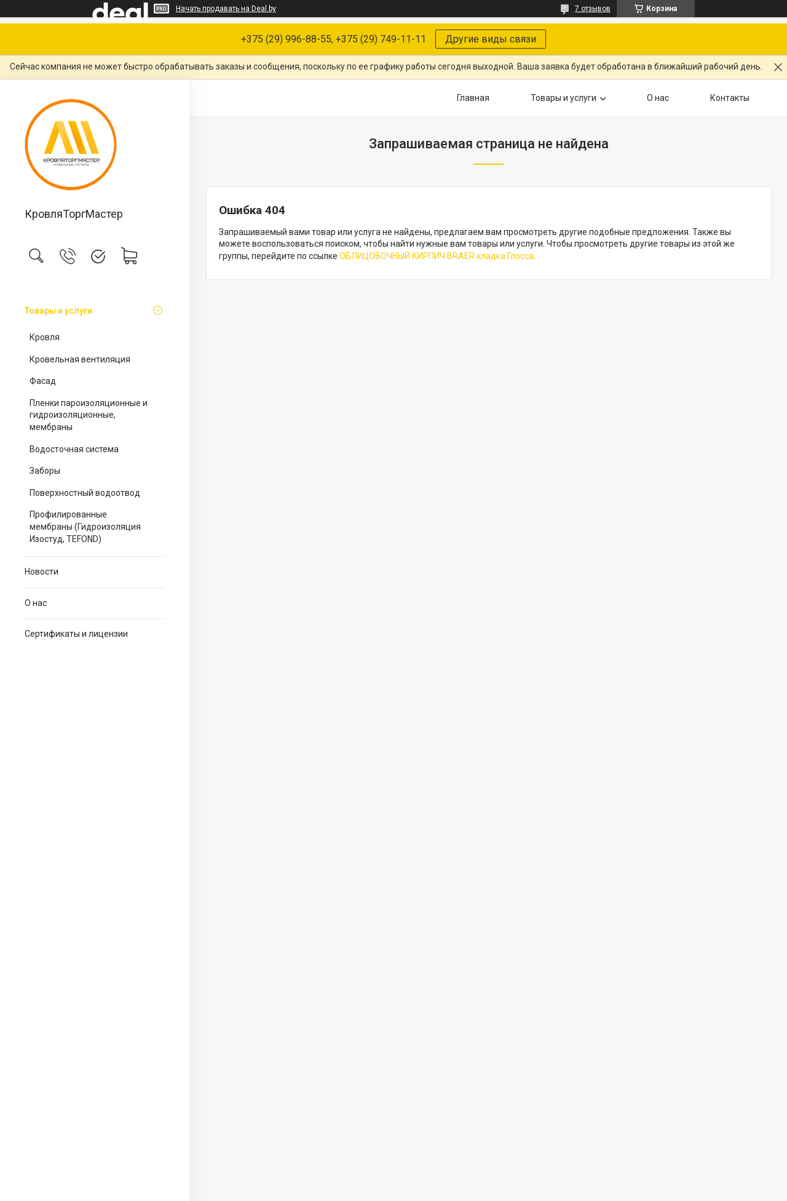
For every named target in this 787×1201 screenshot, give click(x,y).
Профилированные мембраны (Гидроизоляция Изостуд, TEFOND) (85, 526)
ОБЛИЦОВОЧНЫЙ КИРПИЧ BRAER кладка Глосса (436, 256)
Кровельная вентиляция (80, 359)
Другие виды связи (490, 39)
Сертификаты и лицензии (76, 634)
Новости (41, 572)
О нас (36, 603)
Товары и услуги (58, 311)
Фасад (43, 381)
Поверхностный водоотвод (85, 493)
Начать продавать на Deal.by (226, 8)
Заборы (45, 471)
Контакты (729, 98)
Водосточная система (74, 449)
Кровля (45, 337)
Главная (473, 98)
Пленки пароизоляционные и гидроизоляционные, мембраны (89, 415)
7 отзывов (593, 8)
